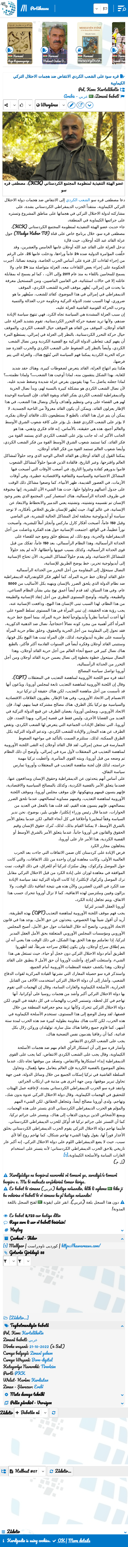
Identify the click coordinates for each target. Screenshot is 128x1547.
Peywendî (65, 1521)
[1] (65, 1154)
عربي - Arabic (76, 96)
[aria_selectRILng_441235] (24, 1254)
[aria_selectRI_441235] (9, 1254)
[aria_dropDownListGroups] (27, 1404)
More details (79, 1540)
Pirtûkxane (39, 8)
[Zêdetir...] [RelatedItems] (19, 1311)
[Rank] (25, 105)
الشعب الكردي (78, 199)
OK (58, 1540)
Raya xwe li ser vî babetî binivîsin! (34, 1222)
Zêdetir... (60, 1403)
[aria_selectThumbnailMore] (31, 1345)
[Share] (10, 105)
